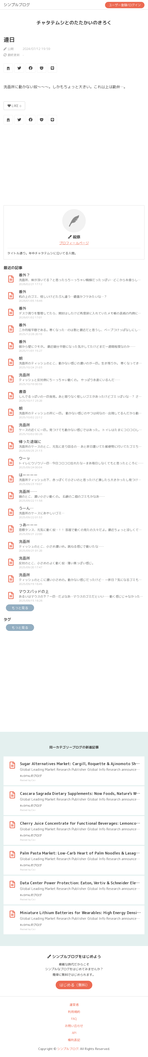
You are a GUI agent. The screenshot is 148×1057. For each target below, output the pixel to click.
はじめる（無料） (74, 985)
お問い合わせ (74, 1026)
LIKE (14, 105)
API (74, 1033)
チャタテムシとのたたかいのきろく (74, 22)
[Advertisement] (74, 165)
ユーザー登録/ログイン (125, 5)
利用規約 (74, 1012)
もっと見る (20, 608)
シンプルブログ (17, 4)
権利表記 (74, 1040)
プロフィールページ (74, 243)
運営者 (74, 1005)
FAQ (74, 1019)
